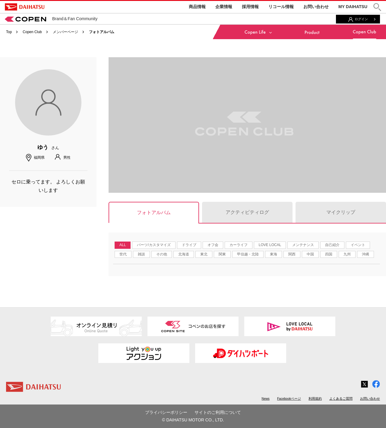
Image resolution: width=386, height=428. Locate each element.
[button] (377, 7)
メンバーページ (65, 32)
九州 (347, 254)
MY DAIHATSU (352, 6)
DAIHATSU (24, 7)
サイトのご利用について (218, 412)
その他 (161, 254)
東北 (203, 254)
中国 (310, 254)
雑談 (141, 254)
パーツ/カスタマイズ (153, 245)
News (266, 398)
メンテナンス (303, 245)
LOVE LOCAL (270, 245)
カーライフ (238, 245)
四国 (328, 254)
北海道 (183, 254)
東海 (273, 254)
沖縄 (365, 254)
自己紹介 (332, 245)
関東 (222, 254)
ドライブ (189, 245)
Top (9, 32)
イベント (358, 245)
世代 (123, 254)
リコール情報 (281, 6)
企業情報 (223, 6)
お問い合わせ (316, 6)
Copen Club (32, 32)
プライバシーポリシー (166, 412)
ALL (122, 245)
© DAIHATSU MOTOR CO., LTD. (193, 419)
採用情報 (250, 6)
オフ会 (212, 245)
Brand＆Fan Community (51, 18)
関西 (292, 254)
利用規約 (315, 398)
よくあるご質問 (341, 398)
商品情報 (197, 6)
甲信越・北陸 (248, 254)
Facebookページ (289, 398)
